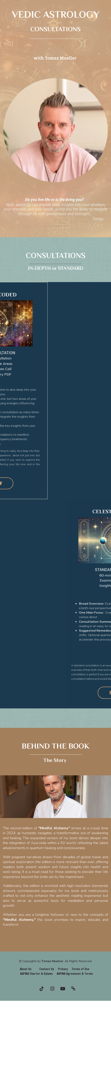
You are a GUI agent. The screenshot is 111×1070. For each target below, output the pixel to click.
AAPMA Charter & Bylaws (36, 974)
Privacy (63, 969)
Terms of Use (80, 969)
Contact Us (46, 969)
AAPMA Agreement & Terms (75, 974)
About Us (26, 969)
